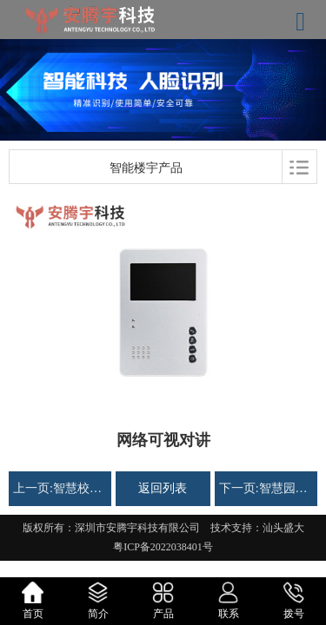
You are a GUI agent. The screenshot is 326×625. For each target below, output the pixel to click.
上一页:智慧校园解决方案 (60, 488)
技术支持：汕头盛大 (257, 528)
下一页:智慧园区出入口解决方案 (266, 488)
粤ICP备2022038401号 (163, 547)
